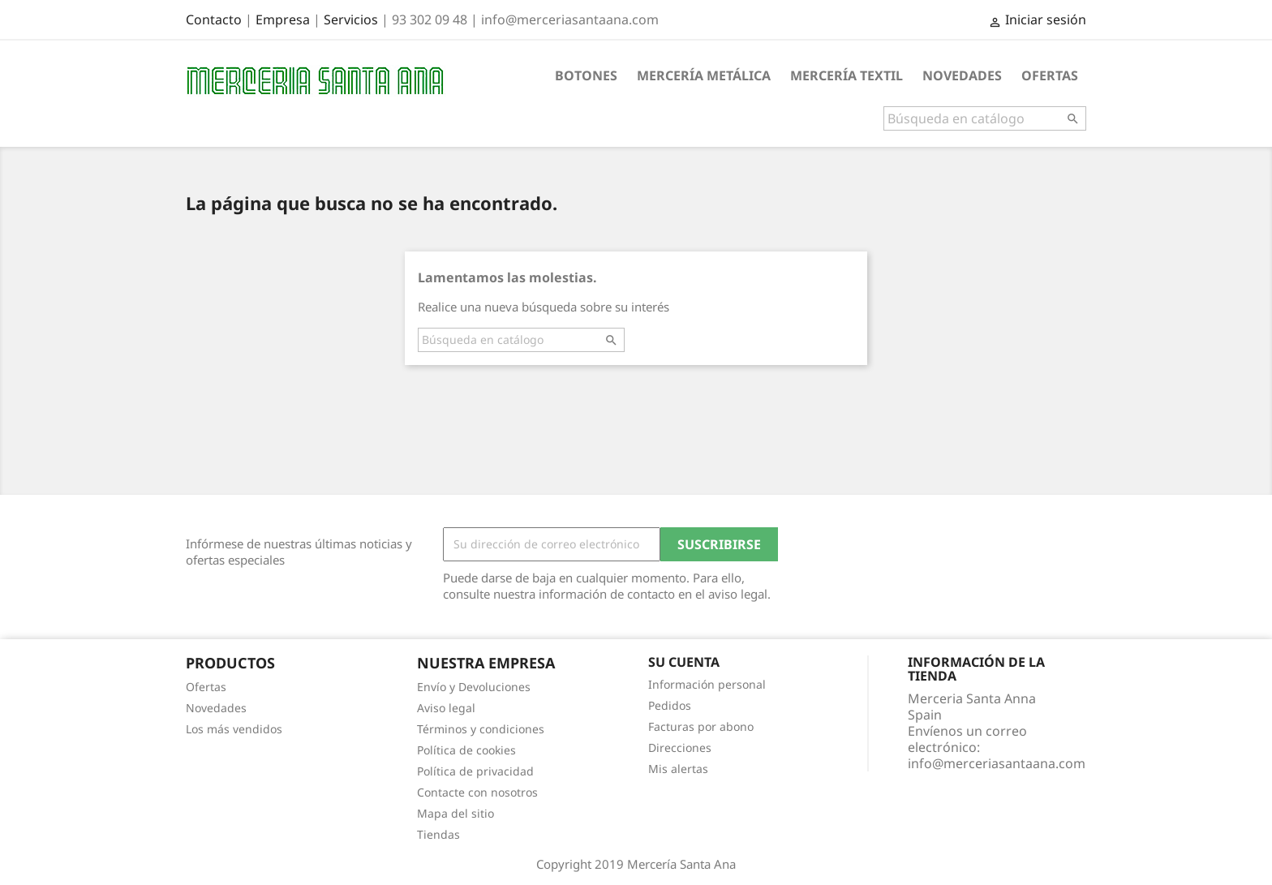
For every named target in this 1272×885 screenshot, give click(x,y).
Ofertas (1049, 75)
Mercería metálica (704, 75)
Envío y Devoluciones (474, 686)
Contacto (214, 19)
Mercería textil (846, 75)
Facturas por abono (701, 726)
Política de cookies (466, 750)
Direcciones (679, 747)
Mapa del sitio (455, 813)
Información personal (707, 684)
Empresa (283, 19)
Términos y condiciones (480, 729)
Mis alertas (678, 768)
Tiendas (438, 834)
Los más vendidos (234, 729)
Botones (586, 75)
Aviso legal (446, 707)
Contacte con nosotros (477, 792)
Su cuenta (684, 662)
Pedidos (669, 705)
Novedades (962, 75)
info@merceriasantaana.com (996, 763)
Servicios (351, 19)
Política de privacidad (475, 771)
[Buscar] (984, 118)
